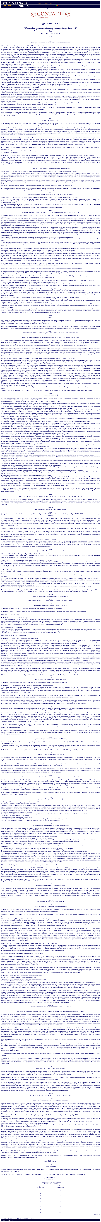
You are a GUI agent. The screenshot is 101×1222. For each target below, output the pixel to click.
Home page (50, 9)
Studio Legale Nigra (9, 1218)
